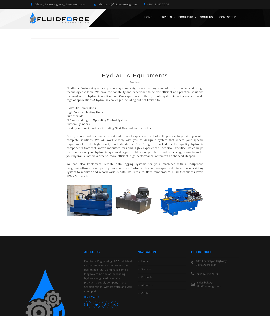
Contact (146, 293)
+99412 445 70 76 (156, 4)
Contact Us (227, 17)
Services (165, 17)
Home (148, 17)
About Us (206, 17)
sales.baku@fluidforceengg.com (115, 4)
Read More (91, 297)
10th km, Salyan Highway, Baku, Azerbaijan (58, 4)
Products (185, 17)
